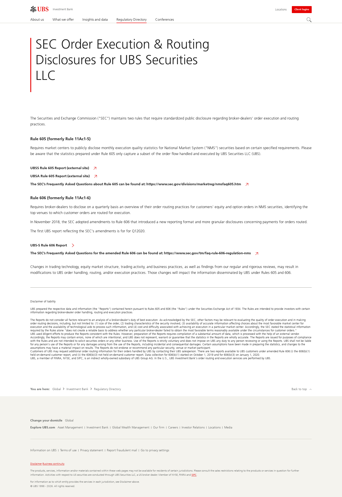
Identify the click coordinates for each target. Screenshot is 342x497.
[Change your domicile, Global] (69, 420)
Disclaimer (36, 463)
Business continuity (53, 463)
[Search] (309, 19)
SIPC (194, 474)
